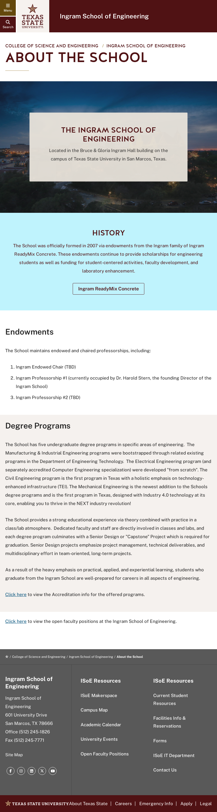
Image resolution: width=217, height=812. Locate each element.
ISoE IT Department (174, 755)
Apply (186, 803)
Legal (206, 803)
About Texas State (88, 803)
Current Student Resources (170, 699)
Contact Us (165, 770)
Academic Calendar (101, 724)
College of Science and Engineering (51, 46)
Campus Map (94, 710)
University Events (99, 739)
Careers (123, 803)
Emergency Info (156, 803)
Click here (16, 594)
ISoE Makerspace (99, 695)
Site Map (14, 754)
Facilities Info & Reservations (169, 722)
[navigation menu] (8, 8)
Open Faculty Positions (105, 753)
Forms (160, 740)
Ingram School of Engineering (104, 16)
